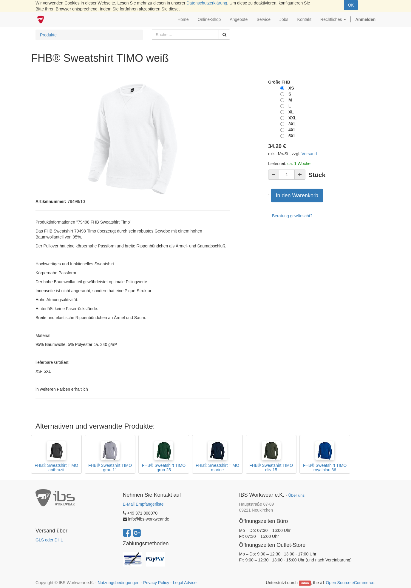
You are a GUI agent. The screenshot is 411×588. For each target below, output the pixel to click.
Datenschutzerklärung (206, 3)
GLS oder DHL (49, 540)
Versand (309, 153)
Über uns (296, 495)
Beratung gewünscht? (292, 215)
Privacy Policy (156, 582)
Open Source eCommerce (350, 582)
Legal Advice (185, 582)
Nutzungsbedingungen (118, 582)
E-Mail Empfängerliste (143, 504)
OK (351, 5)
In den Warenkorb (297, 195)
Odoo (305, 583)
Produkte (48, 35)
